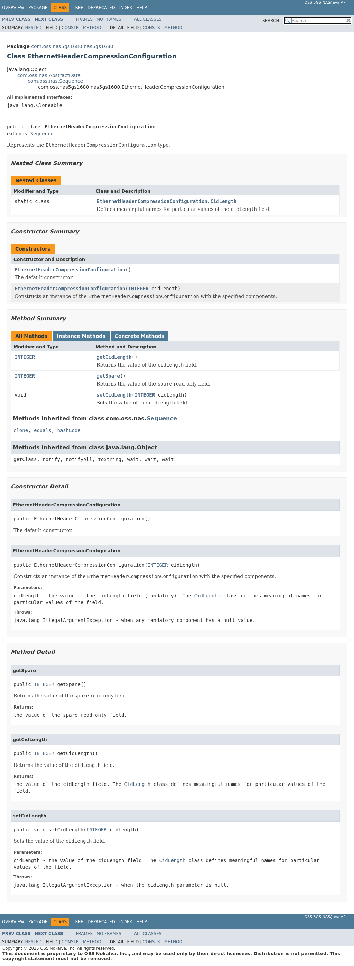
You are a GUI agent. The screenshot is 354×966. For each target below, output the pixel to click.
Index (125, 7)
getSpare (108, 376)
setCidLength (114, 395)
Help (141, 7)
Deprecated (101, 7)
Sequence (41, 133)
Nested (33, 27)
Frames (84, 19)
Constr (70, 27)
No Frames (109, 19)
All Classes (147, 19)
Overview (13, 7)
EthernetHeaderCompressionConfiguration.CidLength (167, 201)
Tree (78, 7)
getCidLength (114, 357)
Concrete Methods (140, 336)
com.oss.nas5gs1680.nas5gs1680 (72, 46)
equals (43, 430)
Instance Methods (81, 336)
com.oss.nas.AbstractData (49, 75)
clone (20, 430)
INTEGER (138, 288)
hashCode (68, 430)
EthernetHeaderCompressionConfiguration (70, 269)
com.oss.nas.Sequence (55, 81)
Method (92, 27)
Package (37, 7)
